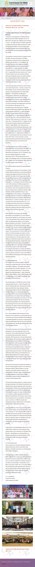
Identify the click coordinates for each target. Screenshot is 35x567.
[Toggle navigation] (30, 3)
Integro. (4, 563)
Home (2, 18)
